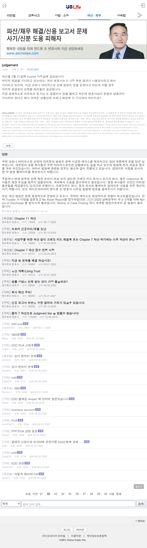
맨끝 (119, 494)
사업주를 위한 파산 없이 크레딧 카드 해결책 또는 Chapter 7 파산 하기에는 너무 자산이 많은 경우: (73, 241)
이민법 (11, 15)
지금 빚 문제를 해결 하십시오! (73, 262)
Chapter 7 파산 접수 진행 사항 (73, 251)
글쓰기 (138, 486)
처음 (28, 494)
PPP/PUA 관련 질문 (73, 432)
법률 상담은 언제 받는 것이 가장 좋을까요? (73, 283)
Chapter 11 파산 (73, 220)
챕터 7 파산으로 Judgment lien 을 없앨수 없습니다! (73, 314)
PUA (73, 422)
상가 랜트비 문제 (73, 357)
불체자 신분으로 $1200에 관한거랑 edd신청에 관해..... (73, 443)
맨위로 (140, 521)
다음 (111, 494)
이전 (35, 494)
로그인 (66, 529)
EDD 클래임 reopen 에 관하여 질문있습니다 (73, 400)
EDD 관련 (73, 465)
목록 (8, 145)
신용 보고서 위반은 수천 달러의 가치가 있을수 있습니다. (73, 304)
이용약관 (76, 536)
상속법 (121, 15)
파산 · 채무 (94, 15)
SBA (73, 390)
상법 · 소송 (62, 15)
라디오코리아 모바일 (53, 536)
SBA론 (73, 336)
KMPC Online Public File (73, 540)
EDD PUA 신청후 (73, 347)
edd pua (73, 325)
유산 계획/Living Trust (73, 272)
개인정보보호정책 (97, 536)
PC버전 (80, 529)
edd (73, 379)
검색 (141, 504)
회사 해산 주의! (73, 293)
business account (73, 411)
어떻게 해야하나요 (73, 475)
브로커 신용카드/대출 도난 (73, 230)
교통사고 (34, 15)
